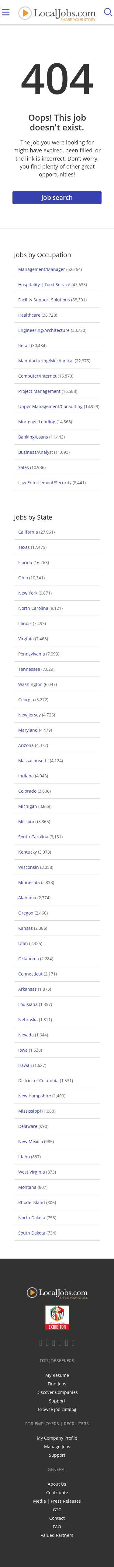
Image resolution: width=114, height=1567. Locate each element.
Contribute (57, 1492)
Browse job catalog (57, 1409)
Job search (57, 197)
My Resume (57, 1375)
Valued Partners (57, 1535)
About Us (57, 1484)
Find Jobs (57, 1384)
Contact (57, 1518)
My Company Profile (57, 1438)
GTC (57, 1509)
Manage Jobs (57, 1446)
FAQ (57, 1527)
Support (57, 1401)
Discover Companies (57, 1392)
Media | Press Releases (57, 1501)
